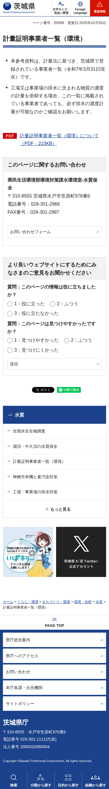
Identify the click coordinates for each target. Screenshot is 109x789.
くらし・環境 (27, 602)
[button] (80, 8)
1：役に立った (29, 303)
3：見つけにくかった (36, 350)
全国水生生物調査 (29, 431)
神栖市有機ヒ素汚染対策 (35, 476)
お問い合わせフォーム (30, 231)
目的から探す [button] (68, 785)
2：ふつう (67, 303)
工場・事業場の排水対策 (35, 492)
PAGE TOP (54, 625)
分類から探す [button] (41, 785)
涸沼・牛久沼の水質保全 (35, 446)
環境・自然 (83, 602)
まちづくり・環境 (56, 602)
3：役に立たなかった (36, 313)
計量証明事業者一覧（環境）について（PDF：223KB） (59, 139)
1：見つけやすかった (36, 340)
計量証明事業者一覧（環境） (39, 461)
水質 (19, 414)
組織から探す (95, 785)
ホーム (8, 602)
